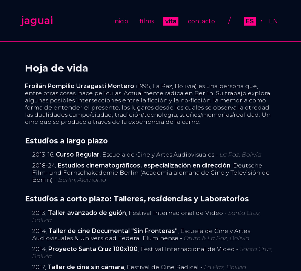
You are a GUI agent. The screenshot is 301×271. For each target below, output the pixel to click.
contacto (201, 21)
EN (273, 21)
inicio (121, 21)
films (147, 21)
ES (250, 21)
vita (171, 21)
